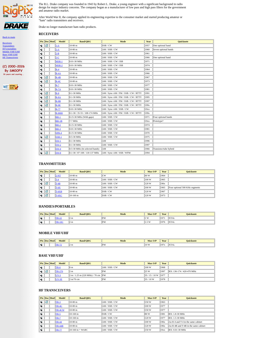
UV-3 (58, 275)
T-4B (58, 183)
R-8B (58, 101)
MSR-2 (59, 65)
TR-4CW (60, 310)
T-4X (58, 187)
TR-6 (58, 267)
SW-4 (58, 148)
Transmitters (8, 45)
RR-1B (59, 121)
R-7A (58, 89)
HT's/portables (9, 48)
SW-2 (58, 144)
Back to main (9, 37)
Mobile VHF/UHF (11, 51)
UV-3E (59, 279)
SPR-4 (59, 133)
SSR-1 (59, 136)
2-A (57, 49)
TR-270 (59, 271)
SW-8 (58, 152)
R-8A (58, 97)
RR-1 (58, 117)
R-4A (58, 73)
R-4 (57, 69)
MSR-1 (59, 61)
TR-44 (59, 321)
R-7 (57, 85)
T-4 (57, 179)
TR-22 (59, 218)
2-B (57, 53)
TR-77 (59, 329)
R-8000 (59, 113)
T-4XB (59, 191)
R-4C (58, 81)
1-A (57, 45)
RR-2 (58, 125)
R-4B (58, 77)
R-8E (58, 105)
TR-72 (59, 244)
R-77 (58, 109)
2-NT (58, 175)
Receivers (7, 43)
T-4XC (59, 195)
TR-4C (59, 306)
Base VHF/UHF (10, 54)
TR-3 (58, 302)
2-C (57, 57)
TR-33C (60, 222)
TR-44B (60, 325)
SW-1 (58, 140)
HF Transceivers (10, 57)
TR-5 (58, 314)
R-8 (57, 93)
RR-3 (58, 129)
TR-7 (58, 318)
